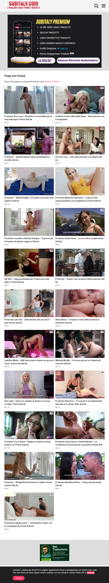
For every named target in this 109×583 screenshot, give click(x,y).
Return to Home (52, 81)
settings (90, 572)
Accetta (19, 578)
